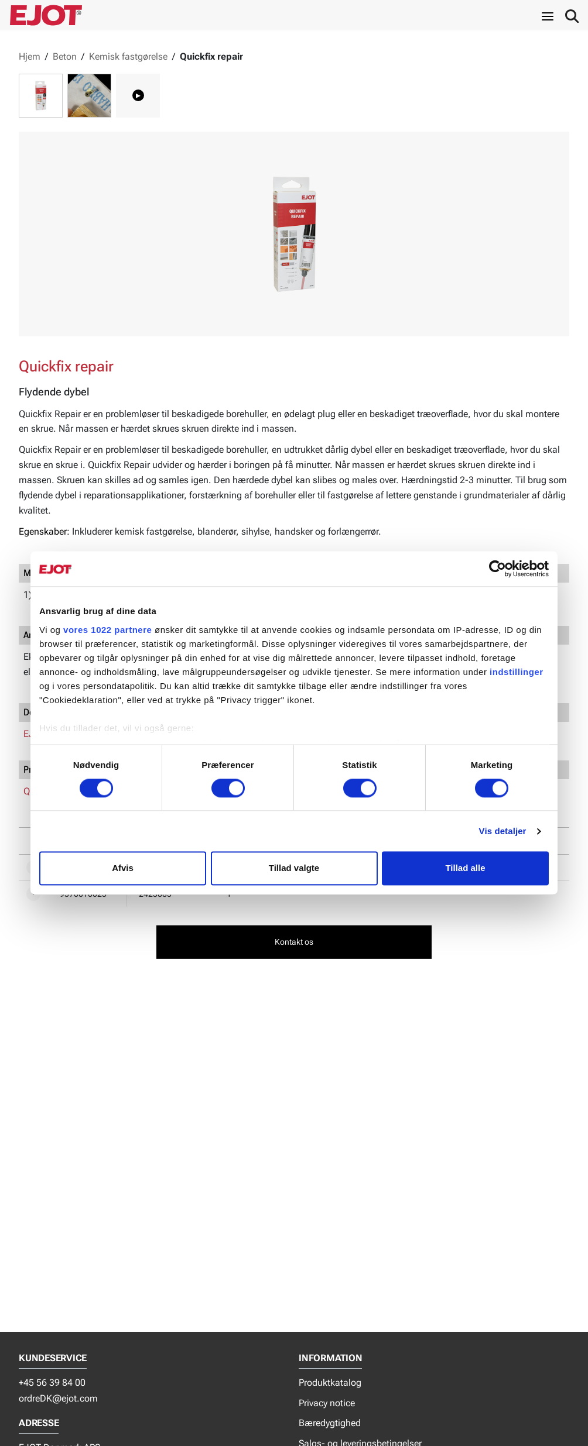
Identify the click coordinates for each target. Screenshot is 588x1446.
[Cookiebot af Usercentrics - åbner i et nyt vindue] (497, 568)
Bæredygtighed (330, 1422)
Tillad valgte (294, 868)
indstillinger (516, 672)
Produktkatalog (330, 1382)
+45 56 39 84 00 (52, 1382)
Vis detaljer (503, 831)
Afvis (123, 868)
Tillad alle (465, 868)
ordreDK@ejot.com (58, 1398)
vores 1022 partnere (107, 630)
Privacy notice (327, 1403)
